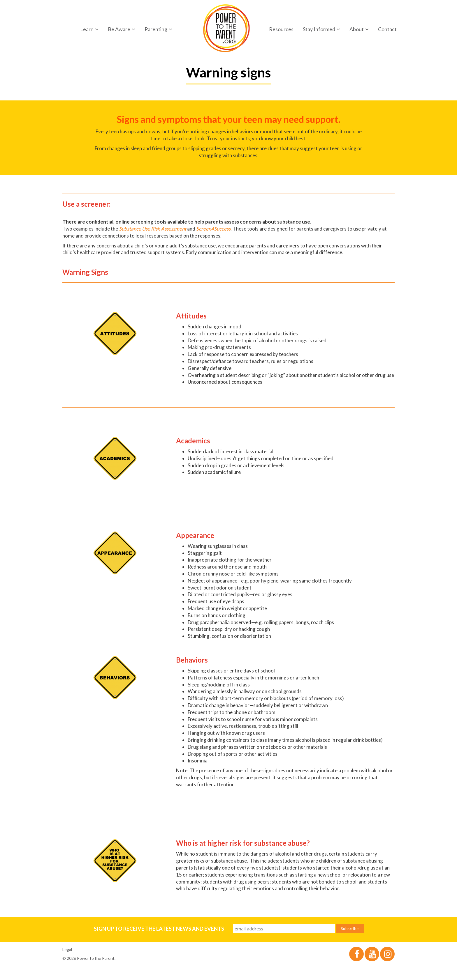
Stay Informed (321, 29)
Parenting (158, 29)
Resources (281, 29)
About (359, 29)
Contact (387, 29)
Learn (89, 29)
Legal (67, 949)
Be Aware (121, 29)
